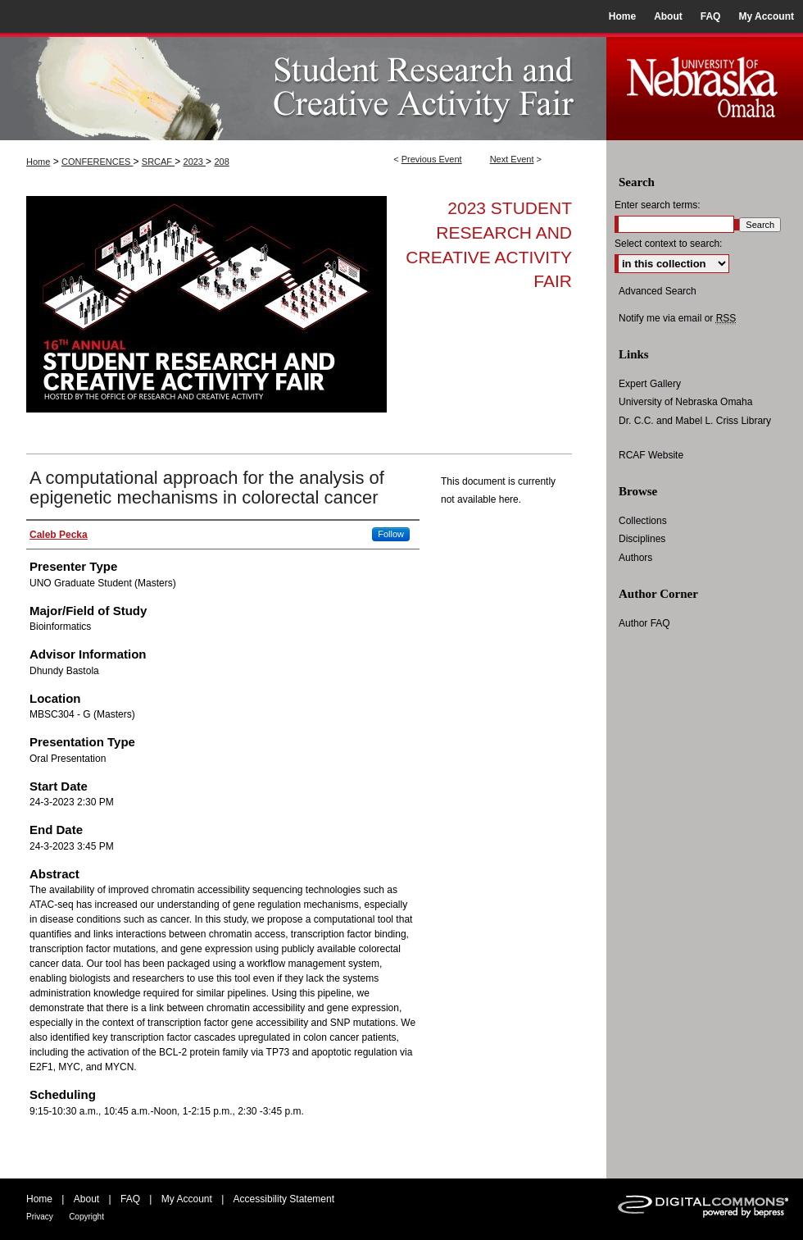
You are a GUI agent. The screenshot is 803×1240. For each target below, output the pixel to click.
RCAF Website (651, 455)
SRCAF (158, 161)
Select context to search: (668, 243)
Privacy (39, 1216)
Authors (635, 557)
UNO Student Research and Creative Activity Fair (303, 86)
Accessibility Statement (284, 1199)
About (86, 1199)
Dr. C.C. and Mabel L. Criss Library (695, 420)
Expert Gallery (650, 384)
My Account (186, 1199)
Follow (391, 534)
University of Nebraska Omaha (685, 402)
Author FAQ (644, 623)
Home (38, 161)
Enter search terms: (658, 205)
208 (221, 161)
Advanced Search (657, 291)
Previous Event (432, 159)
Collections (643, 521)
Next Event (512, 159)
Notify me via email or (677, 318)
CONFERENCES (97, 161)
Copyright (86, 1216)
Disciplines (642, 539)
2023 (195, 161)
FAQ (130, 1199)
